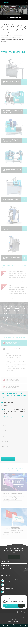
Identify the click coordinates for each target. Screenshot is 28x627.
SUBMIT (8, 459)
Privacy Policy (16, 621)
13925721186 (5, 584)
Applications (6, 569)
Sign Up (21, 605)
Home (4, 6)
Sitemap (9, 621)
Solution (5, 565)
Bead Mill (14, 6)
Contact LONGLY (14, 557)
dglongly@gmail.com (7, 402)
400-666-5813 (6, 406)
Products (9, 6)
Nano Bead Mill (21, 6)
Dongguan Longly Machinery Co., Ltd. (11, 617)
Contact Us (6, 575)
